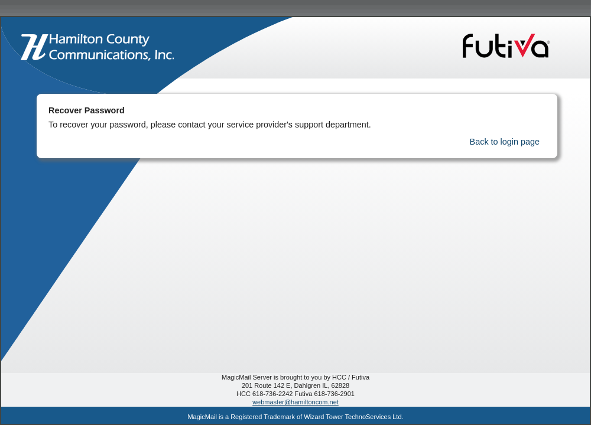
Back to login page (505, 141)
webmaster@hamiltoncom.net (295, 402)
